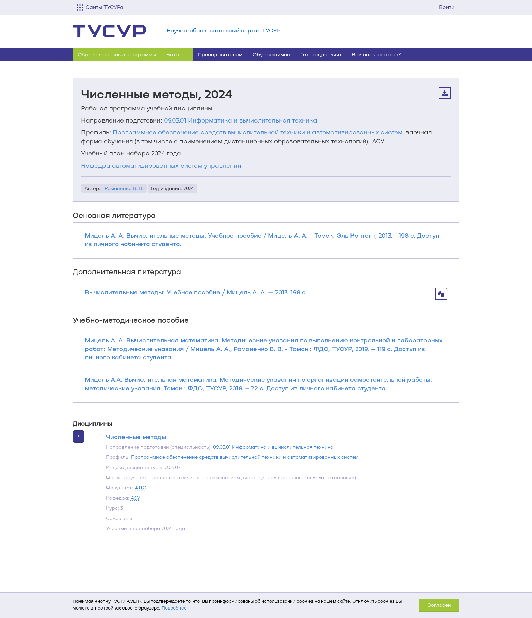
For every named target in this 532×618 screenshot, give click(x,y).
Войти (446, 7)
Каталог (177, 54)
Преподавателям (220, 54)
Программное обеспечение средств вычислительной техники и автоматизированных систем (257, 132)
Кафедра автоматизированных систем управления (161, 165)
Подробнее (174, 608)
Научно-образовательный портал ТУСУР (224, 30)
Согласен (439, 605)
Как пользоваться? (376, 54)
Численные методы (136, 437)
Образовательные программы (117, 54)
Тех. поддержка (320, 54)
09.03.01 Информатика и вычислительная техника (240, 120)
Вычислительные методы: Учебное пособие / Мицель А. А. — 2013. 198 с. (196, 292)
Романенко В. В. (123, 188)
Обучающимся (271, 54)
